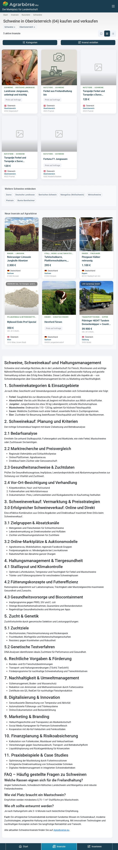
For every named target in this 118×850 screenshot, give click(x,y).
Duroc (9, 195)
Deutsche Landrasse (25, 195)
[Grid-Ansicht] (107, 33)
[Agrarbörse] (20, 6)
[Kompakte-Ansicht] (113, 33)
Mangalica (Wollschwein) (72, 195)
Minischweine (94, 195)
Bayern (84, 274)
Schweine (10, 27)
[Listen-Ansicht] (101, 33)
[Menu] (113, 6)
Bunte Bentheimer (26, 200)
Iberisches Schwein (48, 195)
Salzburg (85, 340)
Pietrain (10, 200)
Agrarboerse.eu (61, 830)
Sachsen (10, 274)
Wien (9, 340)
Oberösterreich (10, 108)
